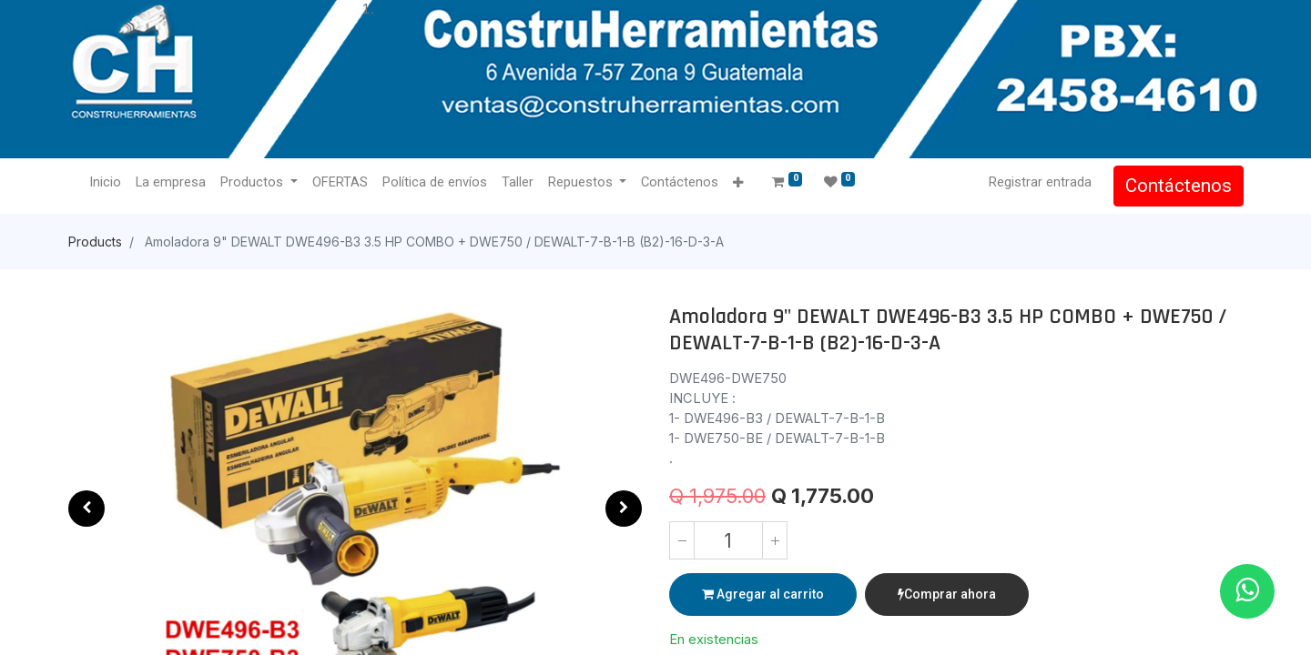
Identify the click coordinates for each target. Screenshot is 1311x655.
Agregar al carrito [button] (763, 594)
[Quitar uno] (682, 540)
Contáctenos (1177, 185)
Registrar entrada (1039, 182)
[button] (739, 183)
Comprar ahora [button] (947, 594)
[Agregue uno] (775, 540)
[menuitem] (106, 183)
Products (95, 241)
